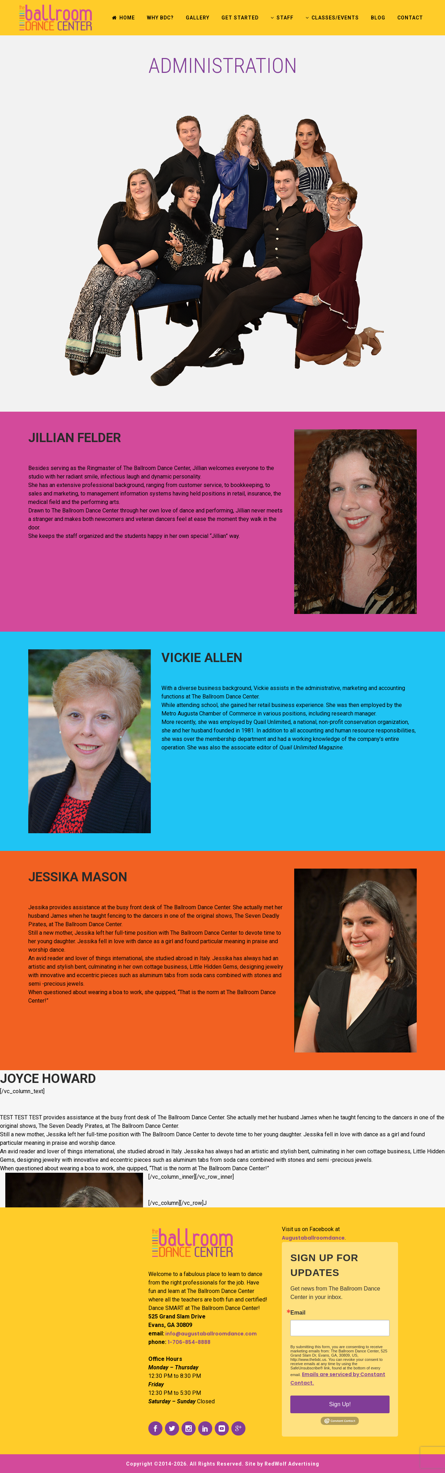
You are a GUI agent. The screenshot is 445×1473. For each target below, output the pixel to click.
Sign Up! (340, 1404)
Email (297, 1313)
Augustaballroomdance (313, 1237)
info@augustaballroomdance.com (210, 1333)
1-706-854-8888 (189, 1342)
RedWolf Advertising (292, 1464)
